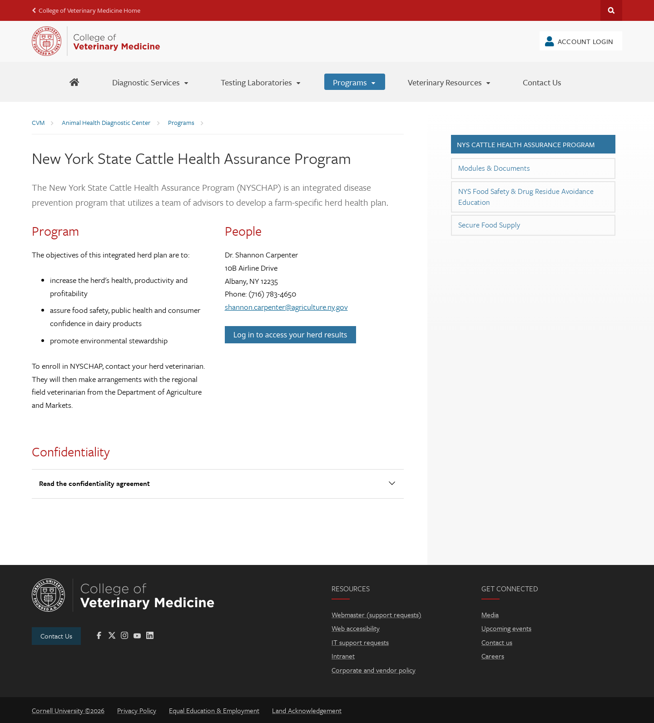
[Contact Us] (542, 82)
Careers (492, 656)
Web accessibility (356, 628)
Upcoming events (506, 628)
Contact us (496, 642)
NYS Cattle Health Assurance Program (526, 144)
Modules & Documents (494, 168)
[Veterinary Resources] (449, 82)
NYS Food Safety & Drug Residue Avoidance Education (526, 197)
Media (490, 614)
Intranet (343, 656)
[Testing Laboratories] (261, 82)
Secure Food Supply (489, 224)
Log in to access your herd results (290, 335)
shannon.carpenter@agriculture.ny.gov (286, 306)
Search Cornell (611, 10)
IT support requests (360, 642)
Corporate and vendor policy (374, 670)
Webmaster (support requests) (376, 614)
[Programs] (354, 82)
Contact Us (56, 636)
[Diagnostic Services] (151, 82)
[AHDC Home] (74, 81)
